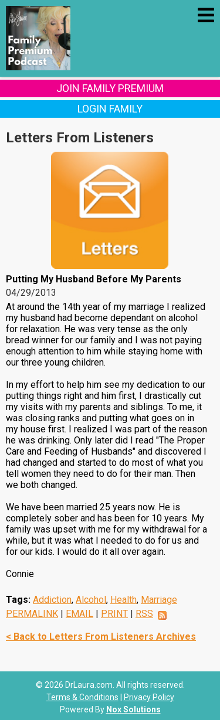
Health (123, 599)
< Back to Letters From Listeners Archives (101, 636)
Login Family (110, 109)
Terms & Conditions (82, 697)
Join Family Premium (110, 88)
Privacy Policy (149, 697)
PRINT (114, 613)
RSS (144, 613)
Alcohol (91, 599)
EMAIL (79, 613)
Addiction (52, 599)
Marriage (159, 599)
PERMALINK (32, 613)
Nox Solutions (133, 709)
